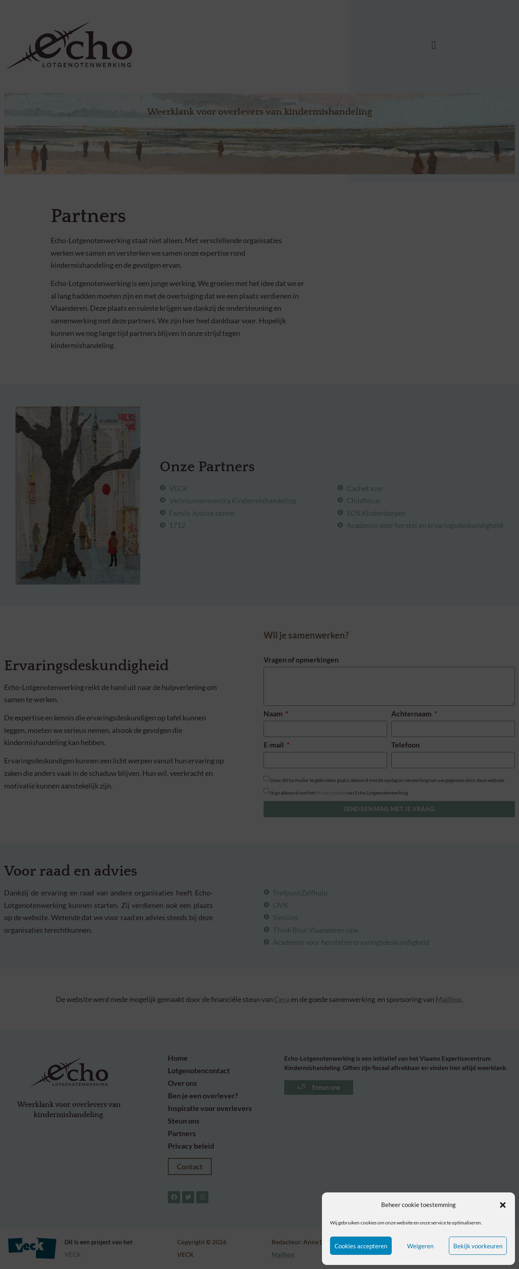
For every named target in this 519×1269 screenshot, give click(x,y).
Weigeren (420, 1246)
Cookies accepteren (361, 1246)
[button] (503, 1205)
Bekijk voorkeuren (477, 1246)
